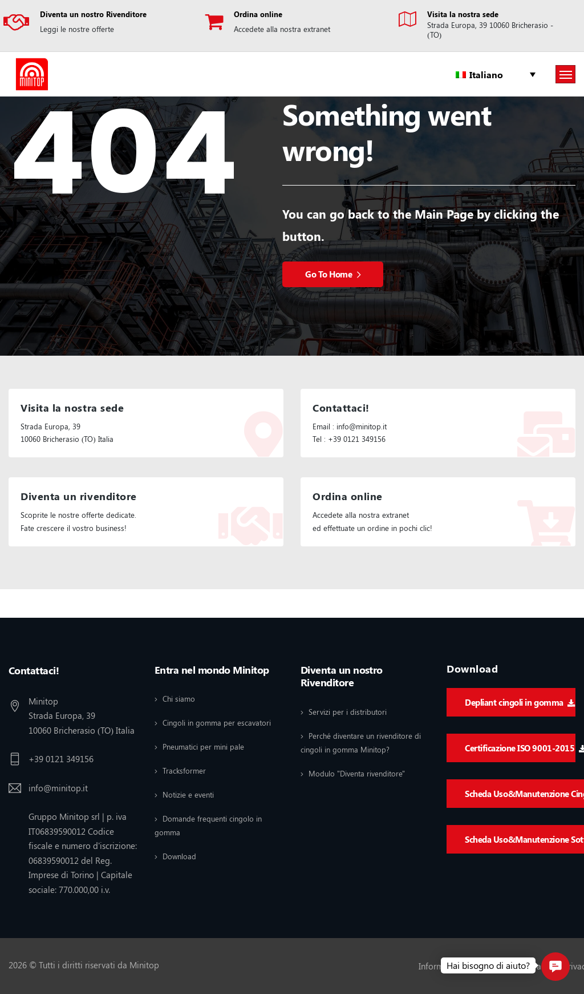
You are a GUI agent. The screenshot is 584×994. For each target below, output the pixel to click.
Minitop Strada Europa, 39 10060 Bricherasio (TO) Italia (82, 715)
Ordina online (258, 14)
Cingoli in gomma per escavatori (217, 722)
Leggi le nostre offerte (77, 29)
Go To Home (332, 274)
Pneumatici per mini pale (203, 746)
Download (179, 856)
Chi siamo (179, 698)
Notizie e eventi (188, 794)
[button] (555, 966)
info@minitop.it (58, 788)
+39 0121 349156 (61, 758)
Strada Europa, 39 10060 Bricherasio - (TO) (490, 29)
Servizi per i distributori (348, 712)
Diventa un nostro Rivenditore (93, 14)
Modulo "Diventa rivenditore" (357, 773)
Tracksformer (184, 770)
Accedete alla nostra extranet (282, 29)
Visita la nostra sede (462, 14)
